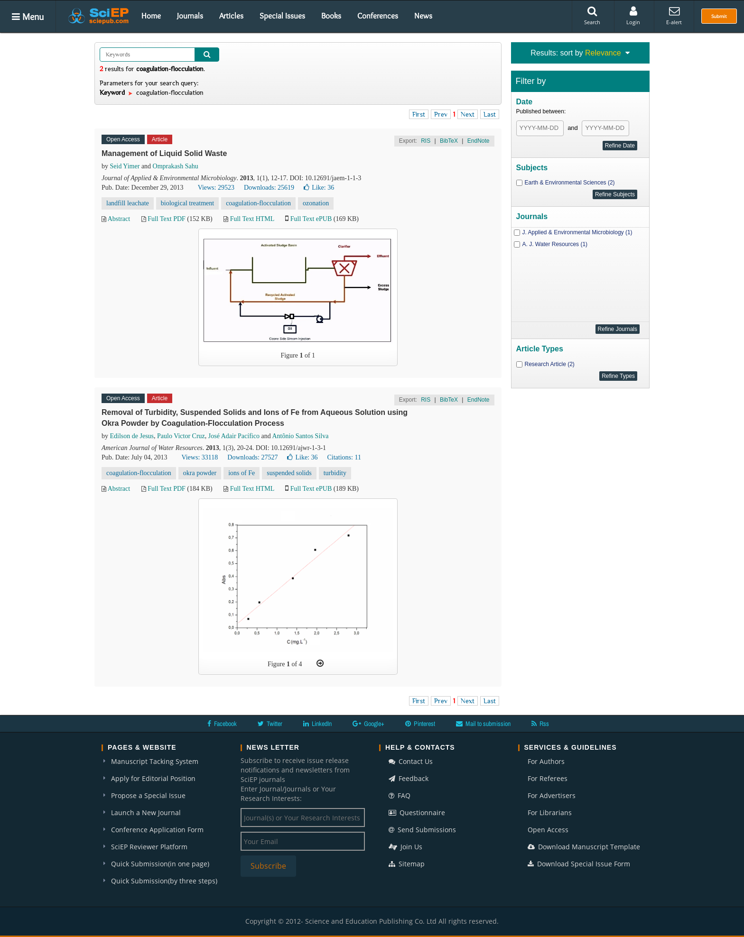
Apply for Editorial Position (153, 778)
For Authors (546, 761)
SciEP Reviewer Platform (149, 846)
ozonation (316, 203)
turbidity (335, 473)
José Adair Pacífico (234, 436)
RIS (425, 141)
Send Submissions (422, 829)
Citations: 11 (344, 457)
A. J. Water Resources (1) (555, 244)
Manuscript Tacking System (154, 761)
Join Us (405, 846)
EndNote (478, 141)
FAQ (399, 795)
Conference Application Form (157, 829)
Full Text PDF (167, 218)
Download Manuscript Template (584, 846)
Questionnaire (417, 812)
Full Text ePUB (311, 218)
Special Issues (282, 15)
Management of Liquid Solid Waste (164, 153)
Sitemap (407, 863)
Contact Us (411, 761)
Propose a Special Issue (148, 795)
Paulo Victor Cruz (181, 436)
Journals (190, 15)
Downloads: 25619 (269, 187)
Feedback (408, 778)
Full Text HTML (252, 218)
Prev (440, 114)
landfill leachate (127, 203)
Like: (319, 187)
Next (467, 114)
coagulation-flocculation (258, 203)
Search (592, 16)
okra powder (199, 473)
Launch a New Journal (146, 812)
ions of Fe (241, 473)
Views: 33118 (199, 457)
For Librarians (550, 812)
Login (633, 16)
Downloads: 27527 (252, 457)
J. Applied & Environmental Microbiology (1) (577, 232)
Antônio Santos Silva (300, 436)
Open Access (548, 829)
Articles (231, 15)
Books (331, 15)
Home (151, 15)
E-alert (674, 16)
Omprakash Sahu (175, 166)
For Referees (547, 778)
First (418, 114)
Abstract (119, 218)
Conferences (377, 15)
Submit (719, 16)
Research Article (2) (550, 364)
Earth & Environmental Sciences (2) (570, 182)
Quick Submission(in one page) (160, 863)
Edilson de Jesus (132, 436)
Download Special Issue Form (579, 863)
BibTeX (449, 141)
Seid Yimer (125, 166)
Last (490, 114)
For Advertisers (552, 795)
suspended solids (289, 473)
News (423, 15)
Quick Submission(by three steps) (164, 880)
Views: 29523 (216, 187)
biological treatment (187, 203)
